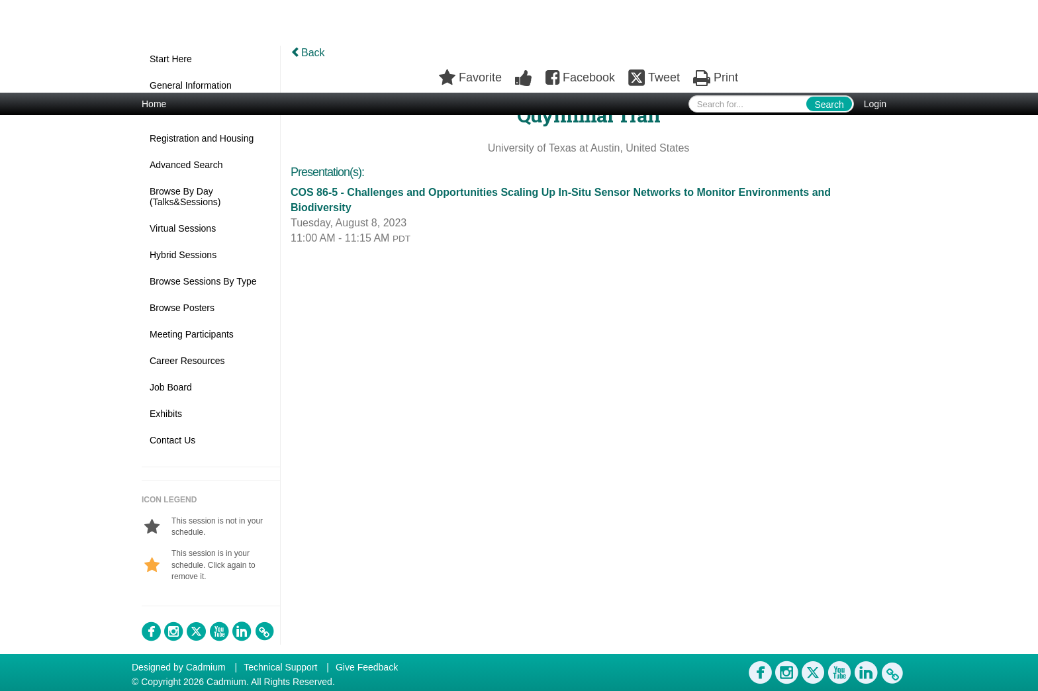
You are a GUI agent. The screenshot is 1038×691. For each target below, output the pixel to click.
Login (875, 104)
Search (828, 104)
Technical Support (280, 667)
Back (308, 52)
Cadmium (206, 667)
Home (154, 104)
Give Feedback (367, 667)
